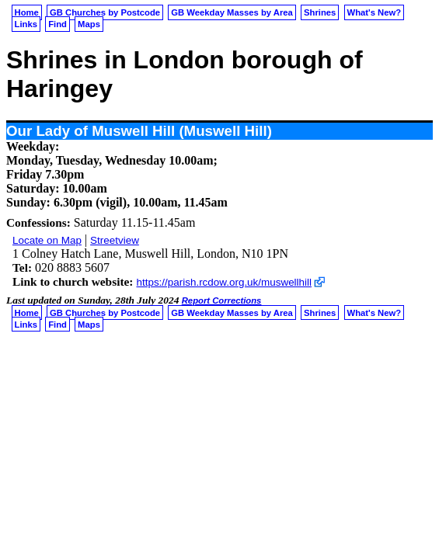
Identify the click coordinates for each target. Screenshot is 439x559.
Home (27, 12)
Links (26, 24)
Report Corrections (222, 300)
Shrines (320, 12)
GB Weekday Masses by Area (232, 12)
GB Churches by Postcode (105, 12)
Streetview (114, 240)
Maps (89, 24)
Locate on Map (47, 240)
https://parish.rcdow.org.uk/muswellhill (224, 282)
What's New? (374, 12)
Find (57, 24)
